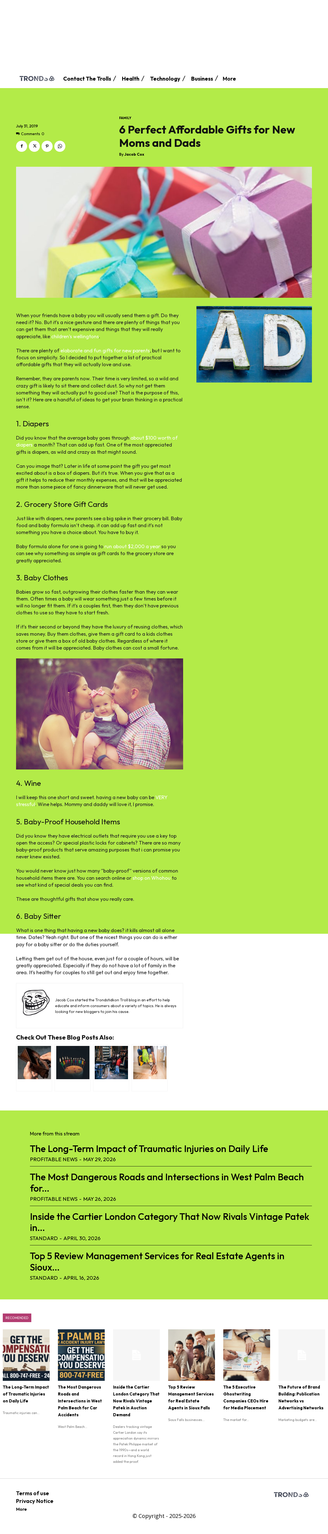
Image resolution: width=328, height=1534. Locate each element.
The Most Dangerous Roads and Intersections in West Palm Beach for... (167, 1182)
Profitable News (54, 1159)
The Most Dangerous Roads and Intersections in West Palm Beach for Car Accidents (80, 1400)
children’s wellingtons (75, 336)
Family (125, 118)
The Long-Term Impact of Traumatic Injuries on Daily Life (149, 1149)
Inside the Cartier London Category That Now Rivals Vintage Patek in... (169, 1222)
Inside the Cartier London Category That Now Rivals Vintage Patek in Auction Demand (136, 1400)
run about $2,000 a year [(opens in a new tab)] (132, 546)
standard (44, 1238)
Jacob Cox (134, 154)
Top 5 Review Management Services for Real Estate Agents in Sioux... (157, 1261)
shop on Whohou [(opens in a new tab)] (151, 878)
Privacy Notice (34, 1500)
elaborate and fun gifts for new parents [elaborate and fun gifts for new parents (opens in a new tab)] (105, 350)
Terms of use (32, 1493)
